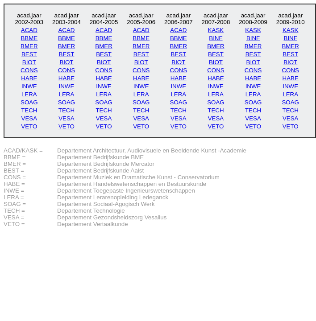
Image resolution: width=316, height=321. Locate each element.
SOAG (29, 102)
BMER (29, 46)
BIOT (29, 62)
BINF (215, 38)
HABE (29, 78)
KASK (216, 30)
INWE (29, 86)
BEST (29, 54)
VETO (29, 126)
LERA (29, 94)
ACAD (29, 30)
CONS (29, 70)
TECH (29, 110)
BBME (29, 38)
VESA (29, 118)
